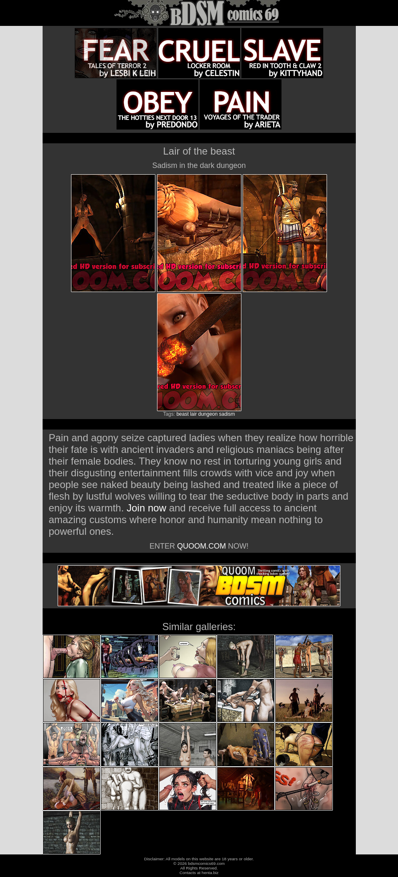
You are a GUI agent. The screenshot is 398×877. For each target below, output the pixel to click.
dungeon (208, 414)
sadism (227, 414)
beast (182, 414)
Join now (148, 507)
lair (193, 414)
